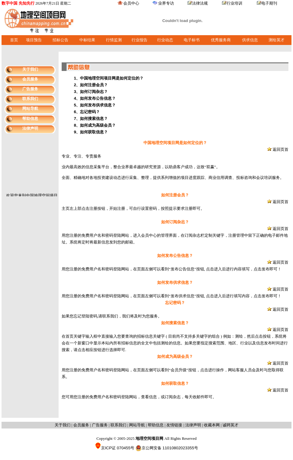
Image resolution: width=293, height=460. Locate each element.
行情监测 (114, 40)
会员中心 (131, 3)
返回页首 (280, 149)
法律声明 (30, 128)
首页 (14, 40)
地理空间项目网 (150, 438)
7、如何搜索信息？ (91, 118)
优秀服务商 (221, 40)
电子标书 (192, 40)
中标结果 (87, 40)
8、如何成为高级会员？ (95, 125)
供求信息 (250, 40)
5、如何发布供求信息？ (95, 105)
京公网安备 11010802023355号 (167, 448)
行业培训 (234, 3)
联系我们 (30, 98)
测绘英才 (276, 40)
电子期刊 (269, 3)
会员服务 (30, 79)
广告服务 (30, 89)
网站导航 (30, 108)
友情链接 (174, 425)
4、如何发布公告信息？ (95, 98)
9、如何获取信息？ (91, 132)
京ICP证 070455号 (114, 448)
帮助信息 (30, 118)
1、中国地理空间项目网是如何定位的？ (108, 78)
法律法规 (200, 3)
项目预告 (34, 40)
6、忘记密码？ (87, 111)
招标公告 (60, 40)
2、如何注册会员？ (91, 85)
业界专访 (166, 3)
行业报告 (139, 40)
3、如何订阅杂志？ (91, 91)
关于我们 (30, 69)
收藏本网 (212, 425)
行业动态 (165, 40)
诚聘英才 (230, 425)
